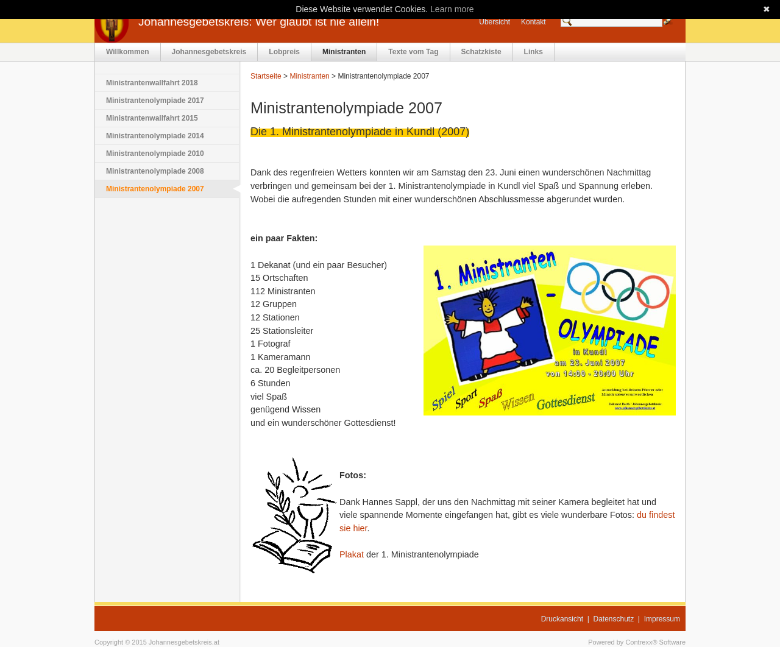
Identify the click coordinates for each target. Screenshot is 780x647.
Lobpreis (284, 52)
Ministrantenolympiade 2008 (155, 171)
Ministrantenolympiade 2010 (155, 153)
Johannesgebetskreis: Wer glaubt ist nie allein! (258, 21)
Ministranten (344, 52)
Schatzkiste (481, 52)
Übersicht (494, 22)
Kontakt (533, 22)
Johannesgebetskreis (209, 52)
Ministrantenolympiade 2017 (155, 100)
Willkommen (127, 52)
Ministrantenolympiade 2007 (155, 189)
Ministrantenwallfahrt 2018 (152, 83)
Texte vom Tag (413, 52)
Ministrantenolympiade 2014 (155, 136)
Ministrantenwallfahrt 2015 (152, 118)
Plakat (351, 554)
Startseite (266, 76)
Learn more (452, 9)
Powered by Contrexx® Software (637, 642)
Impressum (662, 619)
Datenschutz (614, 619)
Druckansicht (562, 619)
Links (533, 52)
